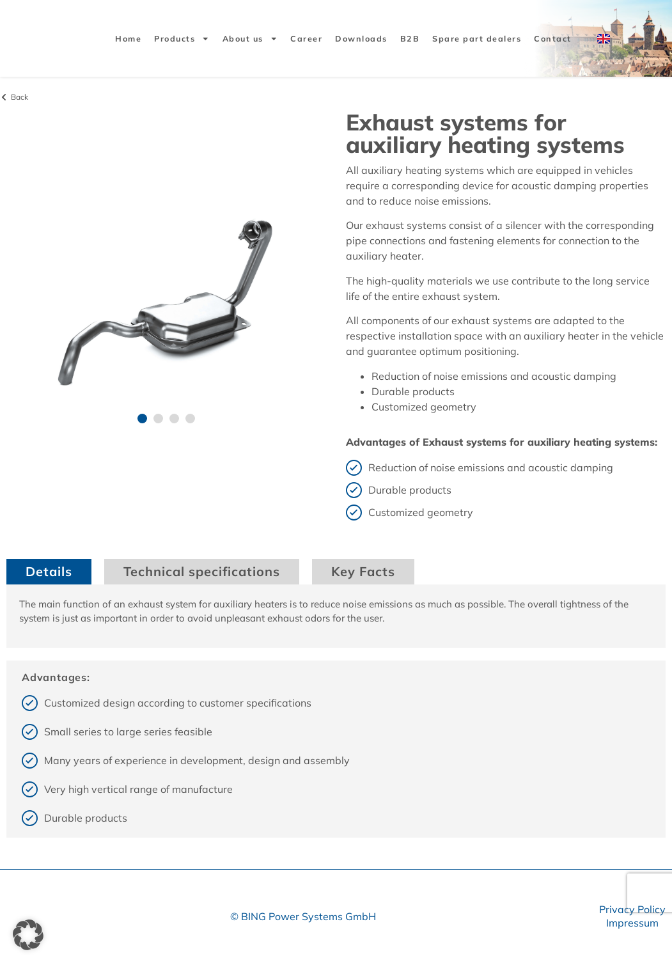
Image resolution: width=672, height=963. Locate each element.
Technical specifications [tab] (201, 571)
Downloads (361, 38)
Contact (553, 38)
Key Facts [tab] (363, 571)
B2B (410, 38)
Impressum (632, 922)
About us (250, 38)
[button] (142, 418)
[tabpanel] (336, 616)
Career (306, 38)
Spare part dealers (476, 38)
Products (182, 38)
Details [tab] (49, 571)
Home (128, 38)
